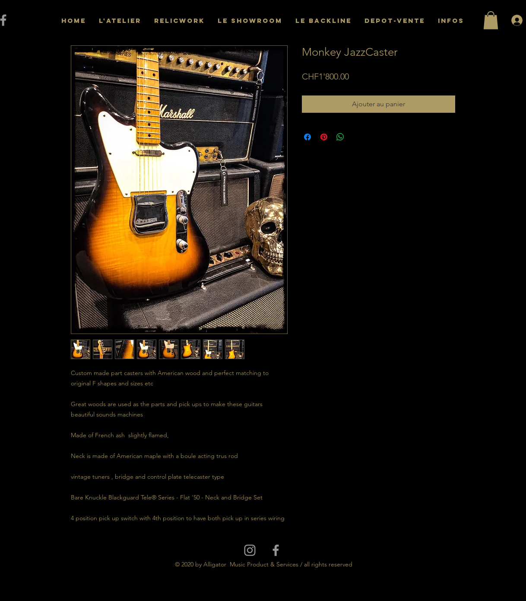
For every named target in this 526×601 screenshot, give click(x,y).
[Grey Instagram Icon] (249, 550)
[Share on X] (357, 137)
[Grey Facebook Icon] (275, 550)
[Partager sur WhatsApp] (340, 137)
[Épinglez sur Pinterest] (324, 137)
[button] (490, 20)
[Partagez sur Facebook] (307, 137)
